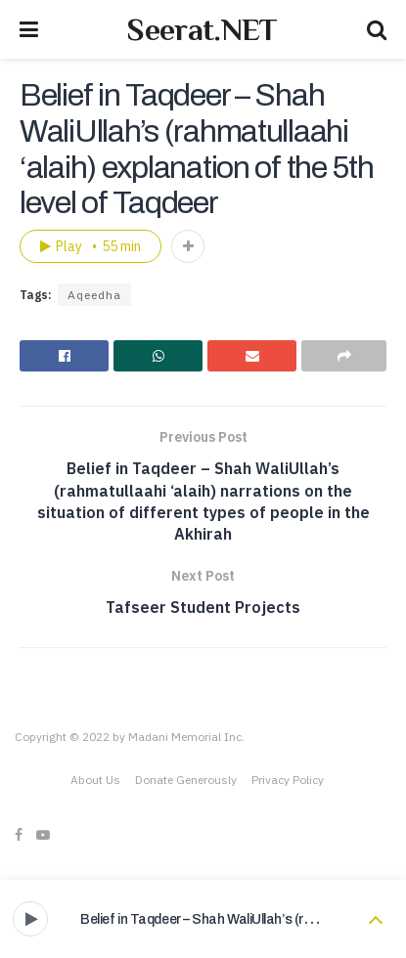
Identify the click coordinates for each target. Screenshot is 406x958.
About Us (95, 779)
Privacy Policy (287, 779)
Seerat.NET (202, 29)
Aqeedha (94, 294)
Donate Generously (186, 779)
